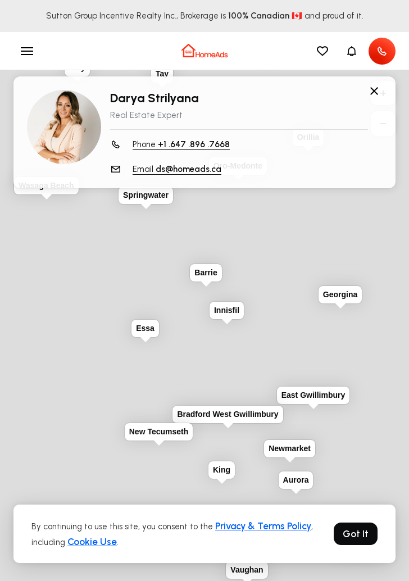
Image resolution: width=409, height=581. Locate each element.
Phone (181, 144)
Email (177, 169)
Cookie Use (92, 541)
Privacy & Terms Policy (263, 526)
